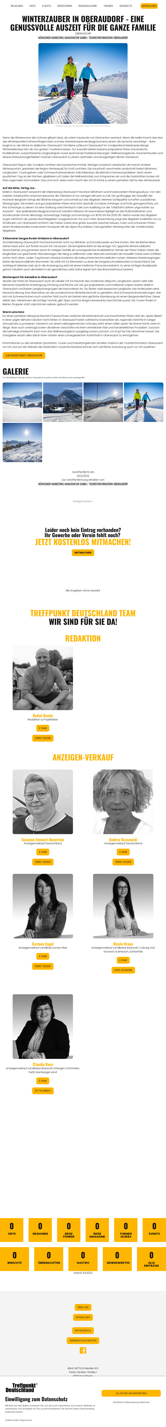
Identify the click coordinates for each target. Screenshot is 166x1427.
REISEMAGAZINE (88, 6)
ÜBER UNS (83, 1307)
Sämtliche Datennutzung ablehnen (131, 1402)
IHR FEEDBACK (83, 1330)
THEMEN (108, 6)
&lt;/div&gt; (83, 895)
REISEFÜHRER (65, 6)
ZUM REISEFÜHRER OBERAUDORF (23, 355)
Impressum (26, 1420)
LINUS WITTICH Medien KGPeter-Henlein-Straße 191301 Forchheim (83, 1372)
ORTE (32, 6)
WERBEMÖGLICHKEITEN (83, 1340)
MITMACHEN (149, 6)
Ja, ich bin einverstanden (131, 1393)
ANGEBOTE (125, 6)
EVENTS (46, 6)
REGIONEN (17, 6)
